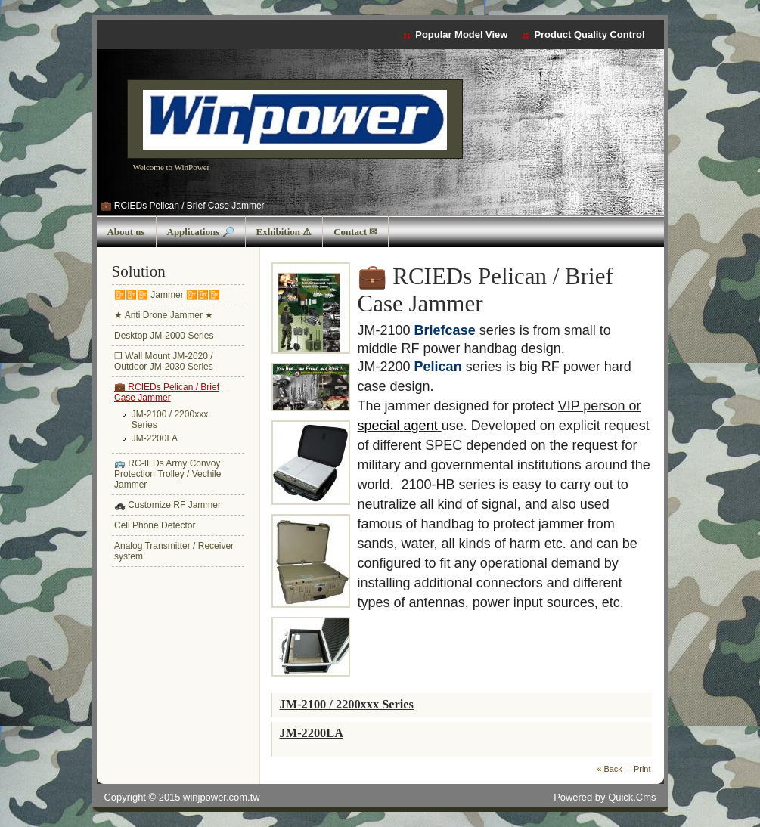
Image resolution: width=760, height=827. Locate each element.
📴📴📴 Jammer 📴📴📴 (167, 295)
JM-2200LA (155, 438)
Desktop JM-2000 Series (163, 335)
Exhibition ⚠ (284, 231)
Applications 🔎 (200, 231)
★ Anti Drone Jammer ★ (163, 315)
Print (642, 768)
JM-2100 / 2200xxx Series (170, 419)
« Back (609, 768)
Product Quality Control (589, 34)
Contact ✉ (355, 231)
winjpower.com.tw (221, 797)
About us (126, 231)
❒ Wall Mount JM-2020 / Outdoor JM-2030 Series (163, 361)
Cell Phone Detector (154, 525)
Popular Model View (461, 34)
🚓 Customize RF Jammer (167, 505)
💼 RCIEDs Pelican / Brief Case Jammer (183, 205)
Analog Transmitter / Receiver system (174, 551)
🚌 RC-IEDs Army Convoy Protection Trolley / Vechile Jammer (167, 474)
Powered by (605, 797)
